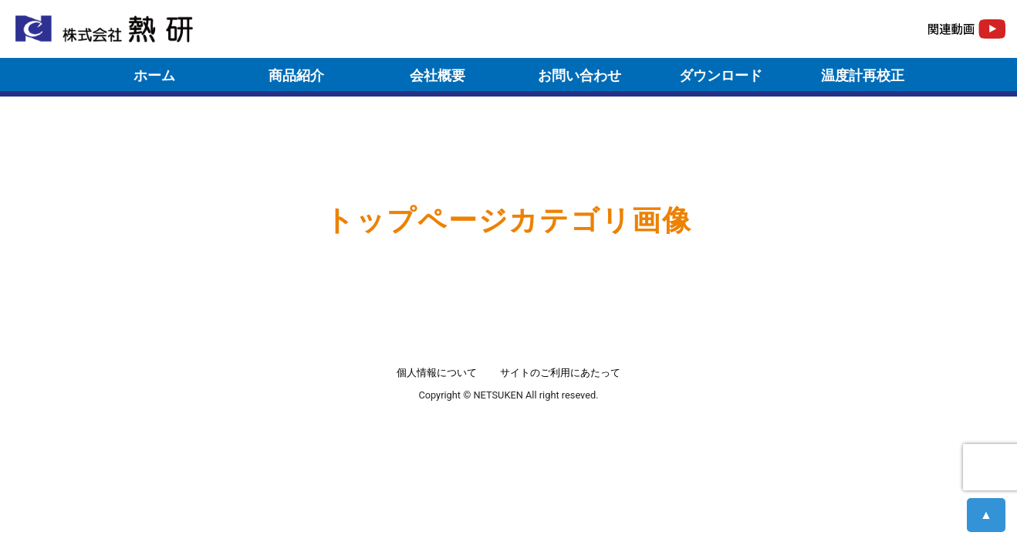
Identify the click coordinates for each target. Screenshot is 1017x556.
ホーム (154, 75)
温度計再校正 (862, 75)
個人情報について (437, 372)
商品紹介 (296, 75)
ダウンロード (720, 75)
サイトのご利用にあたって (560, 372)
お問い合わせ (579, 75)
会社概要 (437, 75)
